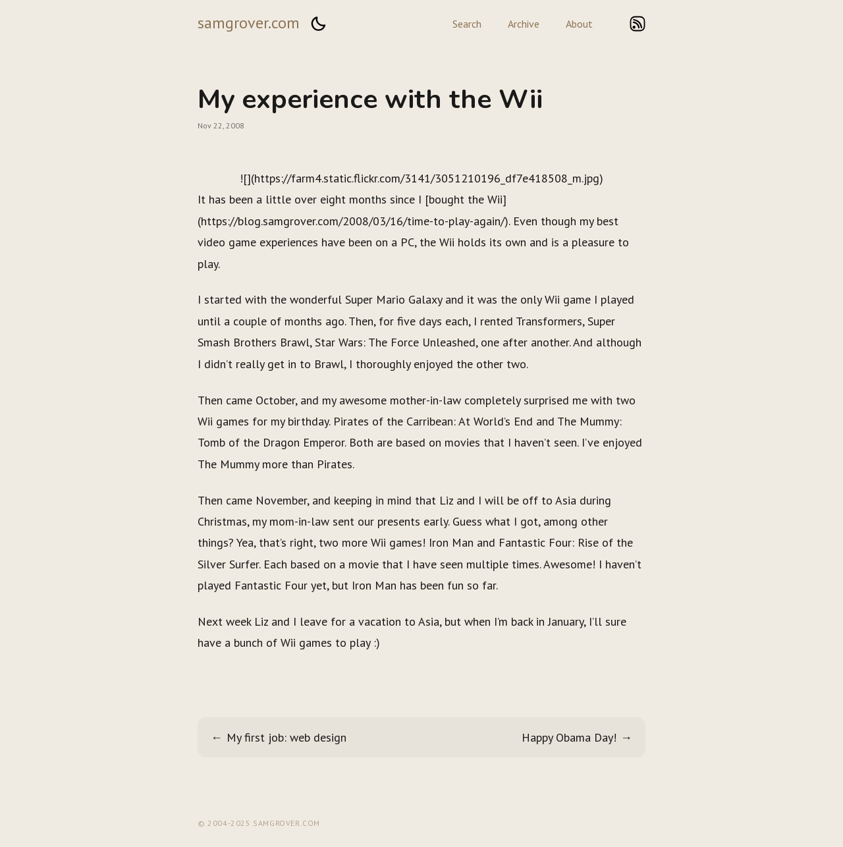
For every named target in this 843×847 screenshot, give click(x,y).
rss (637, 24)
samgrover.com (249, 23)
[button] (318, 24)
